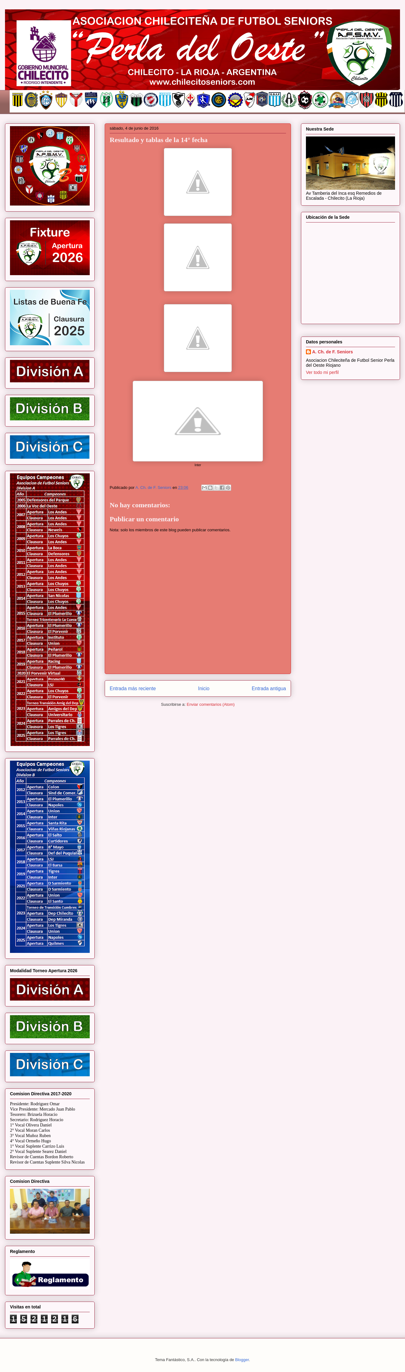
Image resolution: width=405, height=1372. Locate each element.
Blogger (242, 1359)
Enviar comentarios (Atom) (211, 704)
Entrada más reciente (133, 688)
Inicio (203, 688)
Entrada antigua (269, 688)
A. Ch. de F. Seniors (332, 351)
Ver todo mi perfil (322, 372)
